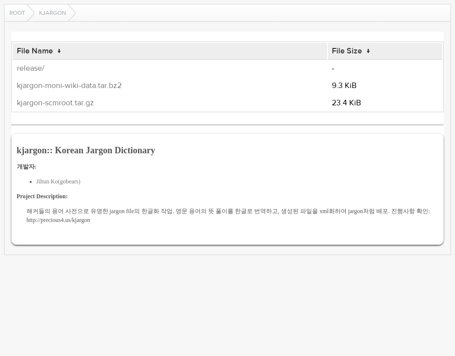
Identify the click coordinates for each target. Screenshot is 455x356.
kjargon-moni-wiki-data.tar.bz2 (69, 85)
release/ (31, 68)
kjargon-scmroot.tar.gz (55, 103)
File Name (35, 51)
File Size (347, 51)
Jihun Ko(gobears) (59, 181)
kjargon (52, 13)
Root (17, 13)
